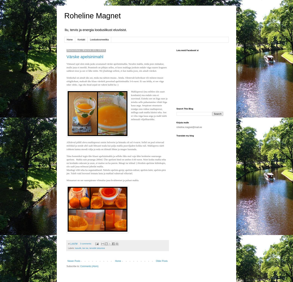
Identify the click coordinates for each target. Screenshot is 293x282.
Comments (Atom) (89, 266)
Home (70, 39)
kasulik (78, 248)
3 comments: (86, 244)
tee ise (85, 248)
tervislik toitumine (97, 248)
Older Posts (162, 261)
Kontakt (81, 39)
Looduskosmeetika (99, 39)
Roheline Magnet (92, 16)
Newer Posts (73, 261)
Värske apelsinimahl (85, 56)
